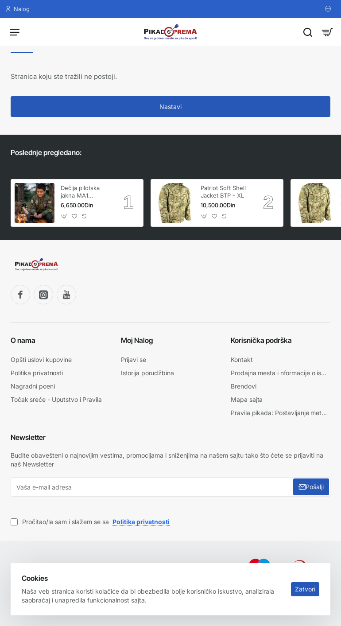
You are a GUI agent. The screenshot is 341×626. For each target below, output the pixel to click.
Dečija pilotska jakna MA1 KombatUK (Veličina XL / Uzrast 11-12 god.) (85, 192)
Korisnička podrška (261, 339)
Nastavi (170, 106)
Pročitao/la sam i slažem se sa (91, 519)
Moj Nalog (137, 339)
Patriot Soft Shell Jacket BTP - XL (223, 191)
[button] (64, 216)
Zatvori (302, 586)
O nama (23, 339)
